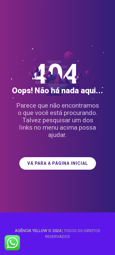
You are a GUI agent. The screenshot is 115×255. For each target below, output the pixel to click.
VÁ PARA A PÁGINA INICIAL (57, 163)
